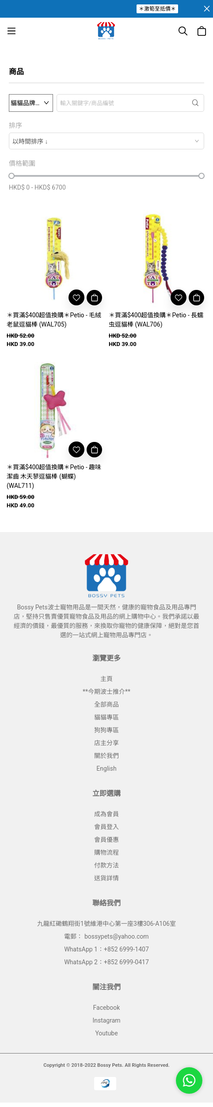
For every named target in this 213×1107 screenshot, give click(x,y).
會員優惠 (106, 839)
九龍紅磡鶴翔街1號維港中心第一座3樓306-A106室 (106, 923)
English (106, 768)
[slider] (11, 176)
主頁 (106, 678)
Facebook (106, 1007)
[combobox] (106, 141)
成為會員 (106, 814)
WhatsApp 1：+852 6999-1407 (106, 949)
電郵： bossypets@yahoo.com (106, 936)
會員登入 (106, 826)
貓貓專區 (106, 717)
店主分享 (106, 742)
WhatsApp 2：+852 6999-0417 (106, 962)
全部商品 (106, 704)
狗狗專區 (106, 730)
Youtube (106, 1033)
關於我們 (106, 755)
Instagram (106, 1020)
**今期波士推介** (106, 691)
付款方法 (106, 865)
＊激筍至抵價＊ (157, 9)
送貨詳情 (106, 878)
